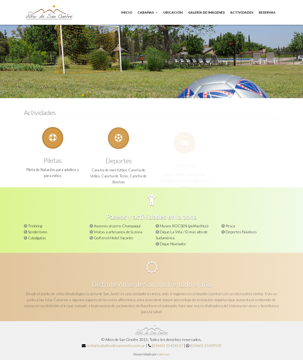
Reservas (267, 12)
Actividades (241, 12)
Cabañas (148, 12)
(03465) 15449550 (205, 345)
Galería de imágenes (206, 12)
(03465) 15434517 (167, 345)
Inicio (126, 12)
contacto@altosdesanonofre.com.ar (115, 345)
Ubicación (173, 12)
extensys (163, 354)
